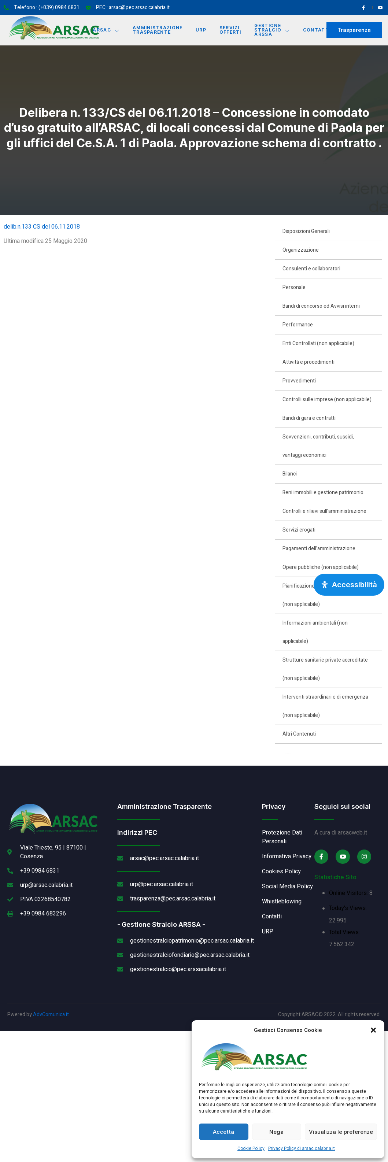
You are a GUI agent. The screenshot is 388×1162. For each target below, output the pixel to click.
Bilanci (289, 474)
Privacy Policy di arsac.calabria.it (301, 1148)
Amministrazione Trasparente (158, 30)
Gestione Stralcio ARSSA (272, 30)
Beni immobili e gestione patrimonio (322, 492)
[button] (373, 1030)
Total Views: (345, 932)
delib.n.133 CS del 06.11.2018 (42, 226)
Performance (297, 325)
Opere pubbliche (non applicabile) (320, 567)
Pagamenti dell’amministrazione (318, 548)
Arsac (106, 30)
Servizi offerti (230, 30)
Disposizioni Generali (306, 231)
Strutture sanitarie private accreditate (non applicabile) (325, 669)
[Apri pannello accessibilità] (349, 585)
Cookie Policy (251, 1148)
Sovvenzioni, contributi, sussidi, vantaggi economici (318, 446)
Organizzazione (300, 250)
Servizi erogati (298, 530)
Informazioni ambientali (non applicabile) (315, 632)
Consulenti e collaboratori (311, 269)
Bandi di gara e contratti (309, 418)
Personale (294, 287)
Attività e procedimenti (308, 362)
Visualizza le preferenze (341, 1131)
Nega (276, 1131)
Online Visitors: (349, 893)
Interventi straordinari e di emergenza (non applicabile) (325, 706)
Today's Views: (348, 908)
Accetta (223, 1131)
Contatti (317, 30)
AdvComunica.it (51, 1014)
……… (287, 752)
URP (201, 30)
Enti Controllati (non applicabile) (318, 343)
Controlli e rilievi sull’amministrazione (324, 511)
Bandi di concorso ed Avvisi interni (321, 306)
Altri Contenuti (299, 734)
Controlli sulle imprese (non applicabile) (327, 399)
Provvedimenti (299, 381)
